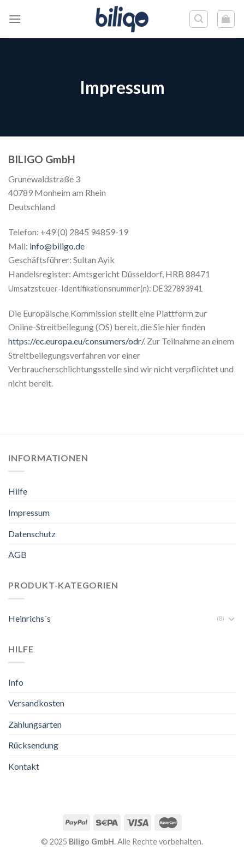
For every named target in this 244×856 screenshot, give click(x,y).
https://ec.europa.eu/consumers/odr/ (76, 341)
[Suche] (198, 19)
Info (15, 682)
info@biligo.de (57, 246)
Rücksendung (33, 745)
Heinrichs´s (29, 618)
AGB (17, 554)
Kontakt (23, 766)
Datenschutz (32, 533)
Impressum (29, 512)
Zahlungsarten (35, 724)
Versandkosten (36, 703)
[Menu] (14, 18)
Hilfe (17, 491)
